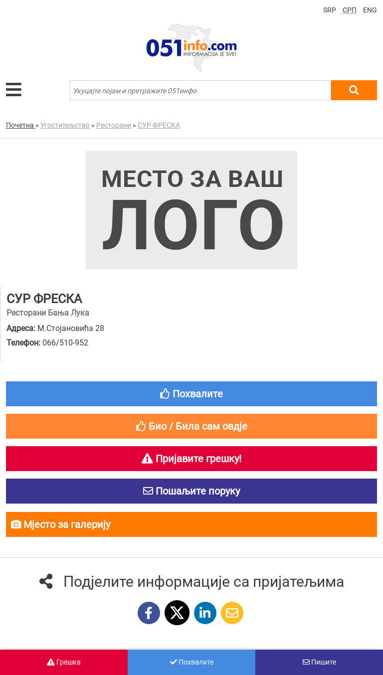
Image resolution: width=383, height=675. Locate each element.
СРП (350, 10)
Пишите (319, 662)
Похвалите (191, 662)
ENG (370, 10)
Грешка (64, 662)
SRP (329, 10)
